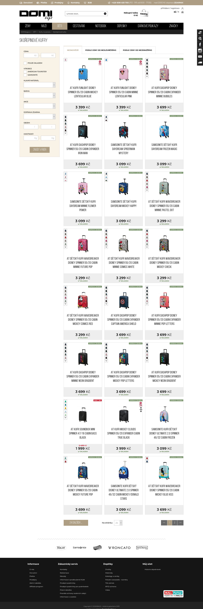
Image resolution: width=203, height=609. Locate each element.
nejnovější (72, 50)
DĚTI (60, 26)
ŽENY (28, 26)
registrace (175, 8)
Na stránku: (107, 523)
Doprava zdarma (32, 112)
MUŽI (44, 26)
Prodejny (57, 3)
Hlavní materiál (31, 81)
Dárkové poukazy (148, 26)
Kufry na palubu (45, 32)
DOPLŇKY (122, 26)
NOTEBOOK (100, 26)
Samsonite (33, 75)
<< (164, 522)
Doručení (26, 3)
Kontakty (73, 3)
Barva (26, 91)
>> (180, 522)
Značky (173, 26)
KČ (175, 12)
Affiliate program (36, 586)
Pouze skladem (35, 63)
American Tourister (37, 72)
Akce (26, 102)
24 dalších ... (76, 522)
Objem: (27, 123)
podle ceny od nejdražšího (137, 50)
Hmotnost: (29, 134)
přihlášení (165, 8)
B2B (88, 3)
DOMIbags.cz (26, 32)
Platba (42, 3)
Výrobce (28, 69)
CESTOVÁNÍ (79, 26)
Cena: (26, 51)
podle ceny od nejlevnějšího (100, 50)
